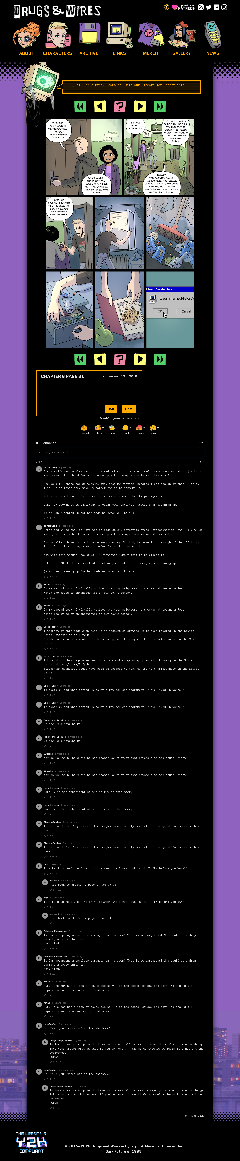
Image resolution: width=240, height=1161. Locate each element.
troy (129, 409)
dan (111, 409)
